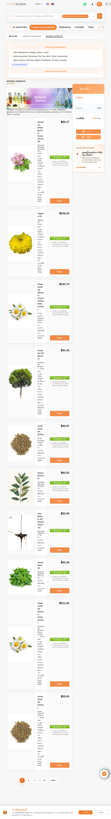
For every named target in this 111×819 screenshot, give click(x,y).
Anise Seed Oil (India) (40, 430)
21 (45, 780)
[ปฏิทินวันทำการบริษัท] (99, 4)
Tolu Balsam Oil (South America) (40, 521)
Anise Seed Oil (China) (40, 702)
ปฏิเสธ (101, 812)
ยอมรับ (85, 812)
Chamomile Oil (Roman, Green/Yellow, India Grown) (40, 296)
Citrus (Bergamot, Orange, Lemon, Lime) (30, 52)
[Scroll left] (10, 27)
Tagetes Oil (40, 214)
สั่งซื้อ (88, 137)
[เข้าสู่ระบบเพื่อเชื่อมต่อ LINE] (85, 4)
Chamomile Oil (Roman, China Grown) (40, 613)
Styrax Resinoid (40, 476)
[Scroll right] (100, 27)
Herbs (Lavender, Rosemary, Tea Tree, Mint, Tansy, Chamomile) (40, 56)
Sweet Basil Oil (40, 565)
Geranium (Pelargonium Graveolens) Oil (40, 132)
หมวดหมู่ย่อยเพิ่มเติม (19, 65)
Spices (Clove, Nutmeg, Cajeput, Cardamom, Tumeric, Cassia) (39, 60)
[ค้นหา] (34, 16)
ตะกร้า (88, 131)
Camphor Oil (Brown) (40, 354)
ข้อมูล (59, 201)
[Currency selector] (38, 4)
